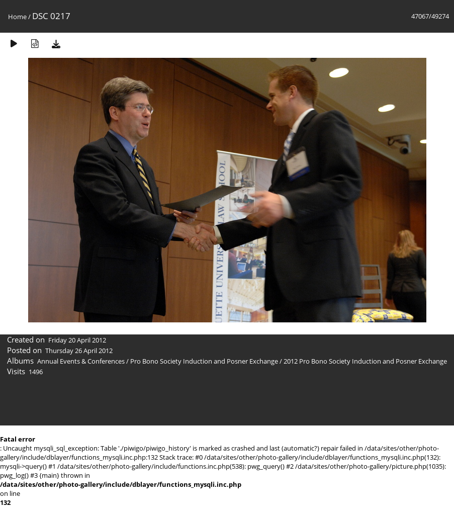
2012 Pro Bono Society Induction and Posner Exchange (365, 361)
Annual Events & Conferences (81, 361)
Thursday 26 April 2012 (79, 350)
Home (17, 16)
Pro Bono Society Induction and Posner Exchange (204, 361)
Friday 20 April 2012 (77, 340)
